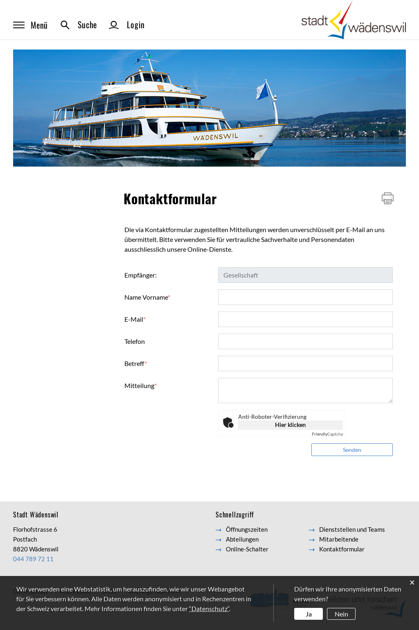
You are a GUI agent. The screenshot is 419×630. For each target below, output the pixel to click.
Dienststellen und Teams (352, 529)
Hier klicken (290, 424)
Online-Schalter (247, 549)
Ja (309, 614)
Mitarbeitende (338, 539)
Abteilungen (242, 539)
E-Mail (135, 319)
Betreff (135, 363)
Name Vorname (147, 297)
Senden (352, 449)
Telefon (134, 341)
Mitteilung (140, 385)
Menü (30, 25)
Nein (341, 614)
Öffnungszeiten (247, 529)
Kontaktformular (342, 549)
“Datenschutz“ (209, 608)
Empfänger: (140, 275)
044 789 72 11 (33, 558)
